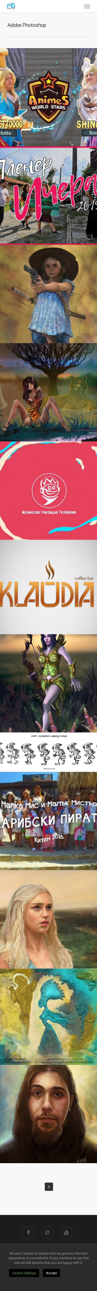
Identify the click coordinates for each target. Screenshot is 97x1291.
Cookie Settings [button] (24, 1273)
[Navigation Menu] (87, 6)
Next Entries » (49, 1187)
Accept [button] (51, 1273)
